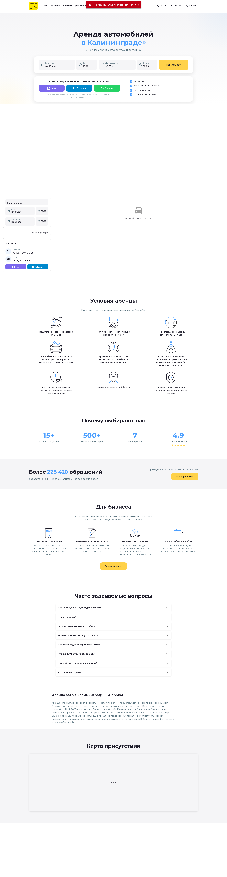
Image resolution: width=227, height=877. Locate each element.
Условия (55, 5)
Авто (44, 5)
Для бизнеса (82, 5)
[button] (113, 608)
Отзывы (67, 5)
